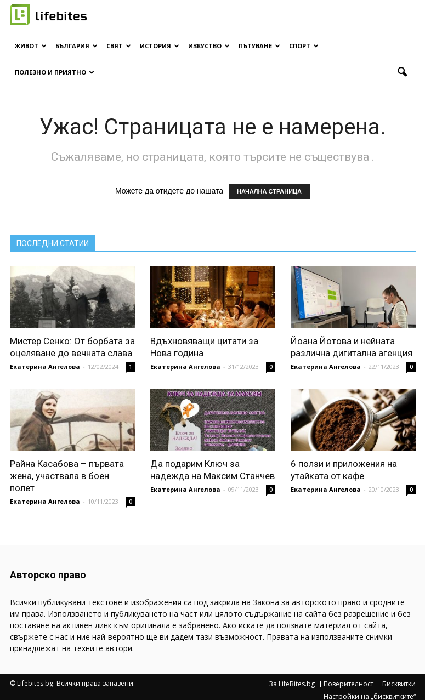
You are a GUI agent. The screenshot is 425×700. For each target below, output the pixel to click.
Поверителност (348, 684)
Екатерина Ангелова (45, 366)
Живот (31, 46)
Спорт (304, 46)
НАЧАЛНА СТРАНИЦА (269, 191)
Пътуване (259, 46)
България (76, 46)
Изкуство (209, 46)
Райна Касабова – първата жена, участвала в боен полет (67, 475)
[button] (402, 72)
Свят (118, 46)
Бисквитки (399, 684)
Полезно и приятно (54, 72)
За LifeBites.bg (292, 684)
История (159, 46)
